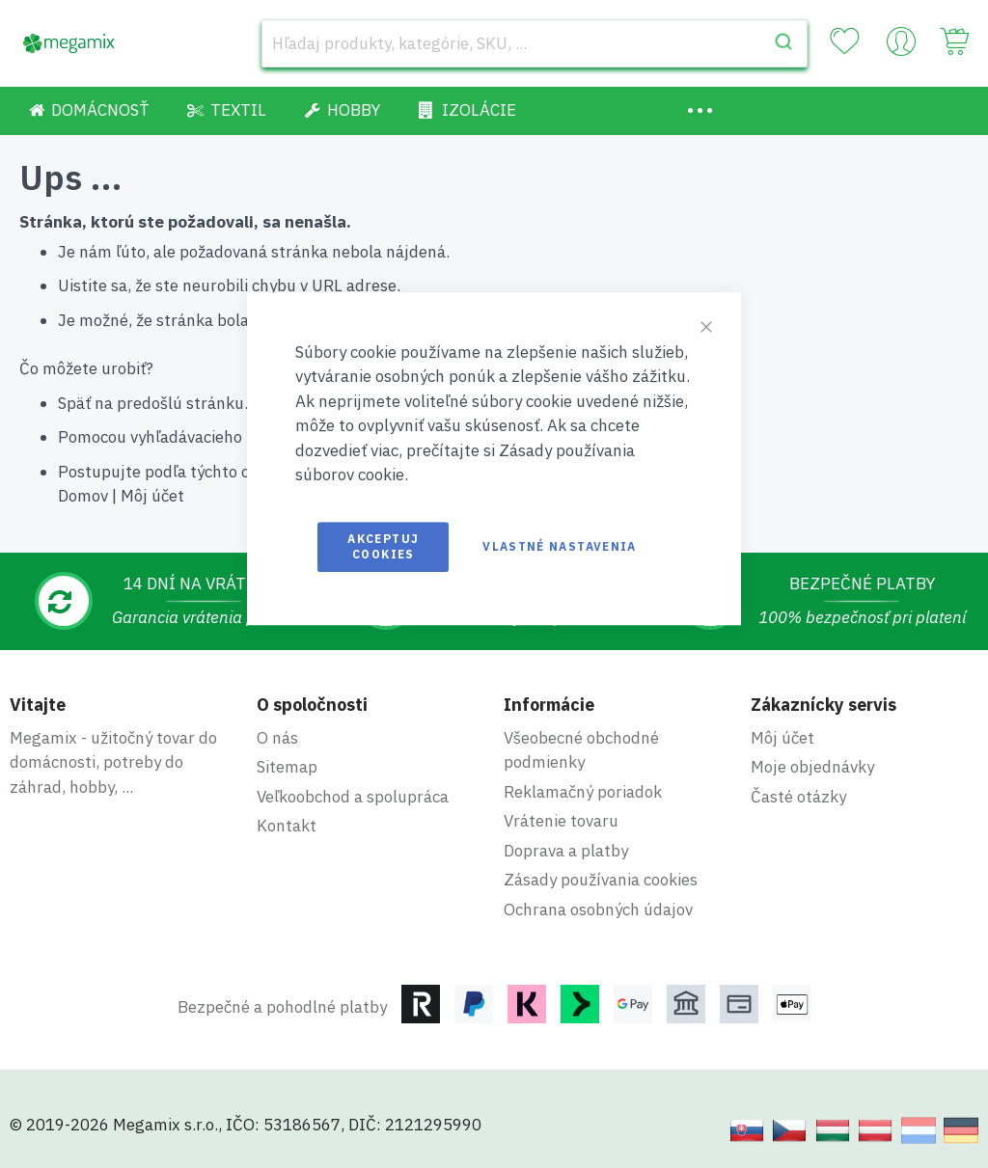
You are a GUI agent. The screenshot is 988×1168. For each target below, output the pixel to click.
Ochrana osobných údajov (598, 909)
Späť (74, 403)
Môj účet (152, 495)
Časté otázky (798, 796)
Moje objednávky (812, 766)
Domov (83, 495)
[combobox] (534, 43)
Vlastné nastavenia (559, 546)
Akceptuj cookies (383, 546)
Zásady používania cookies (601, 879)
